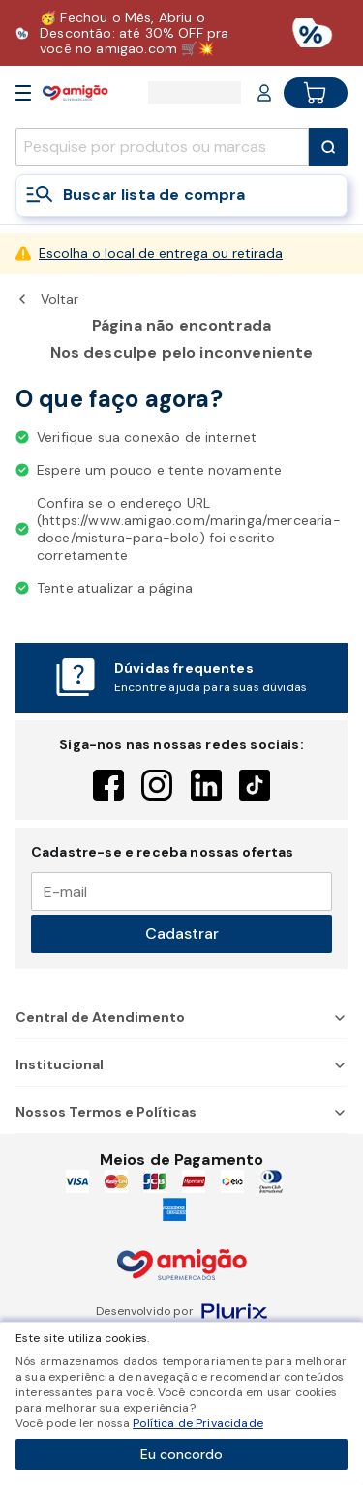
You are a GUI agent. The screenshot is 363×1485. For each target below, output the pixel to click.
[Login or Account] (264, 92)
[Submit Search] (328, 147)
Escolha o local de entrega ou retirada (161, 253)
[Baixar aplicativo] (181, 33)
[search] (162, 147)
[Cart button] (316, 92)
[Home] (75, 93)
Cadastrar (182, 933)
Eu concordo (181, 1454)
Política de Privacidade (198, 1423)
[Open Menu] (23, 93)
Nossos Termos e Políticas (181, 1112)
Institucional (181, 1064)
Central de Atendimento (181, 1017)
